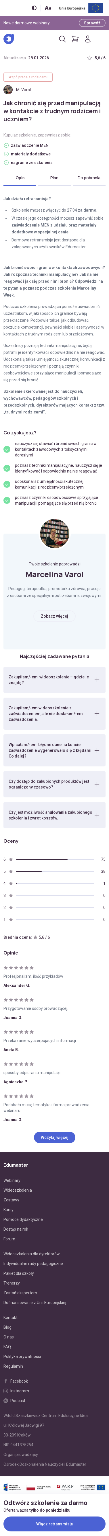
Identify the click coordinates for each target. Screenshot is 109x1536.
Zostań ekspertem (20, 1293)
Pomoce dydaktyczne (23, 1219)
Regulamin (13, 1366)
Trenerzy (11, 1283)
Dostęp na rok (15, 1229)
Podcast (14, 1400)
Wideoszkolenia (17, 1190)
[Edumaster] (8, 39)
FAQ (7, 1346)
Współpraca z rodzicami (28, 77)
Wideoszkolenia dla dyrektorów (31, 1254)
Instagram (16, 1391)
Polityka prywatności (22, 1356)
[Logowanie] (88, 39)
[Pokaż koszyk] (75, 39)
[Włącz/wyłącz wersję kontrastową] (34, 7)
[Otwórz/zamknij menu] (101, 39)
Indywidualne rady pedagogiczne (33, 1263)
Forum (9, 1239)
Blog (7, 1327)
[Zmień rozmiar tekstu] (48, 8)
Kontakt (10, 1317)
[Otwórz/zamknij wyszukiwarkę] (62, 39)
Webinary (11, 1180)
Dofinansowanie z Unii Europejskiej (34, 1302)
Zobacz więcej (54, 616)
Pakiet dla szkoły (18, 1273)
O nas (8, 1337)
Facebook (15, 1381)
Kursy (8, 1209)
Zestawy (11, 1200)
